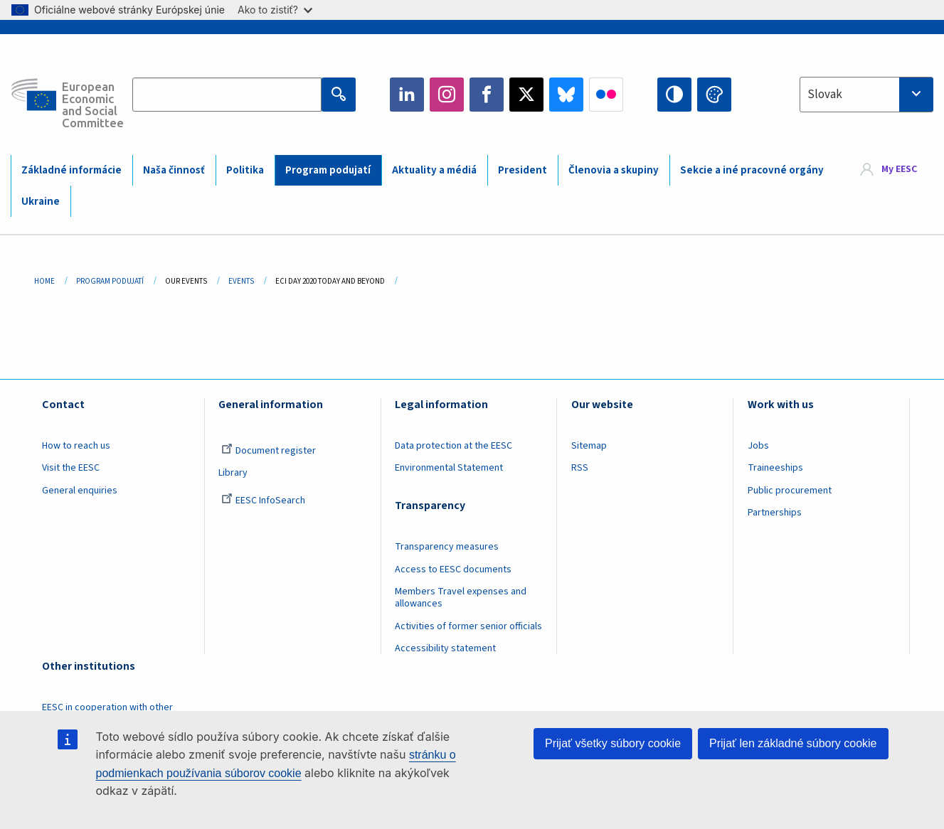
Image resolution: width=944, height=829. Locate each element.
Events (241, 281)
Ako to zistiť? (275, 10)
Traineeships (775, 468)
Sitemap (589, 446)
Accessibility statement (445, 648)
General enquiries (79, 490)
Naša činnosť (174, 170)
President (522, 170)
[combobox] (866, 94)
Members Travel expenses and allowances (460, 597)
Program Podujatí (110, 281)
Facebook (487, 94)
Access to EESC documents (453, 569)
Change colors (714, 94)
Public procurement (790, 490)
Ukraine (40, 201)
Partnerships (775, 513)
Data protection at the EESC (453, 446)
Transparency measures (447, 547)
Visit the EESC (71, 468)
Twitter (526, 94)
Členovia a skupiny (613, 170)
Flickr (606, 94)
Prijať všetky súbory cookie (613, 743)
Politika (245, 170)
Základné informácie (71, 170)
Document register (268, 451)
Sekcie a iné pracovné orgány (752, 170)
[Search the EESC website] (227, 94)
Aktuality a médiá (434, 170)
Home (44, 281)
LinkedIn (407, 94)
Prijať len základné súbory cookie (792, 743)
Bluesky (566, 94)
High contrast (674, 94)
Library (233, 473)
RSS (579, 468)
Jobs (758, 446)
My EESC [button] (899, 169)
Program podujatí (328, 170)
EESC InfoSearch (263, 500)
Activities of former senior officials (468, 626)
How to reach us (76, 446)
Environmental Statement (449, 468)
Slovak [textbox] (824, 94)
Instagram (447, 94)
